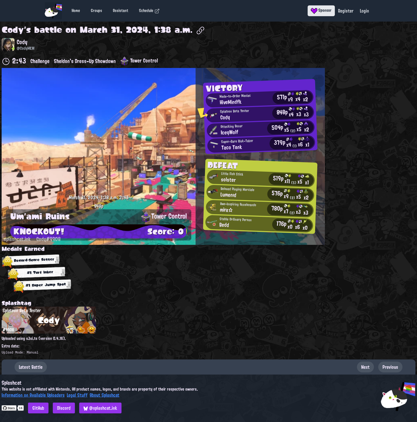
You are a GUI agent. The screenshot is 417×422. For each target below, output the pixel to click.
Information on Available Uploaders (33, 395)
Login (364, 10)
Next (365, 367)
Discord (64, 408)
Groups (96, 10)
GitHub (38, 408)
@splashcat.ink (100, 408)
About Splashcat (104, 395)
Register (345, 10)
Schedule (149, 10)
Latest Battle (31, 367)
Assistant (120, 10)
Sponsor (321, 10)
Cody (13, 30)
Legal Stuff (77, 395)
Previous (390, 367)
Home (76, 10)
